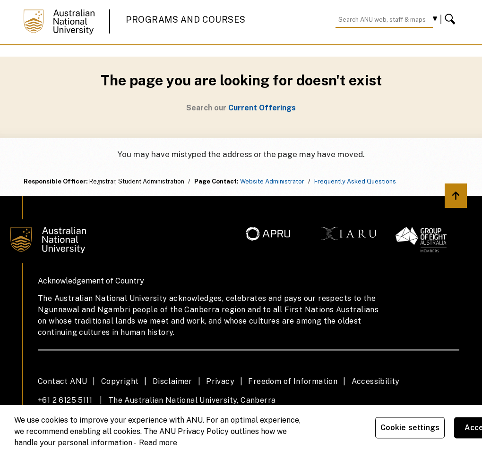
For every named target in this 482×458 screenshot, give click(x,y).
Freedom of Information (292, 381)
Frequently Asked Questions (355, 181)
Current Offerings (262, 107)
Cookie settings (409, 427)
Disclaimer (172, 381)
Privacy (220, 381)
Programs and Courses (186, 20)
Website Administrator (272, 181)
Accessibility (376, 381)
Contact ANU (62, 381)
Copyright (120, 381)
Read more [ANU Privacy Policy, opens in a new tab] (158, 442)
